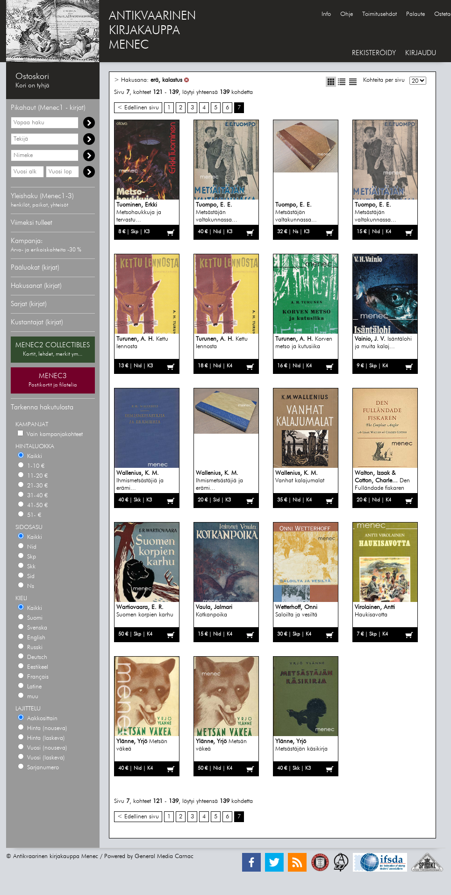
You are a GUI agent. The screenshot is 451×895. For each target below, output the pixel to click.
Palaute (415, 14)
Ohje (346, 14)
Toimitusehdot (379, 14)
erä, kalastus (166, 80)
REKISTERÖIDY (374, 53)
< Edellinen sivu (138, 108)
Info (326, 14)
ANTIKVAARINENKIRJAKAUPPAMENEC (152, 30)
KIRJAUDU (420, 53)
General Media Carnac (164, 856)
